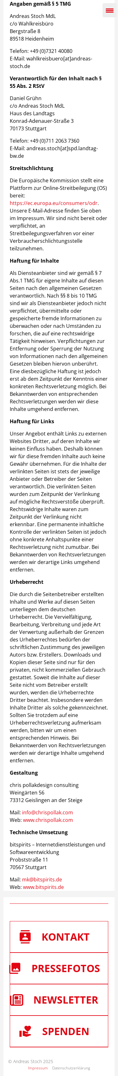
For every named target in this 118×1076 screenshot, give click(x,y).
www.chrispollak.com (48, 820)
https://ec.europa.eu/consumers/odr (54, 203)
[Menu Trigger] (110, 10)
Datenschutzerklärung (71, 1068)
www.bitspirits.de (43, 887)
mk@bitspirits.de (42, 879)
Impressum (38, 1068)
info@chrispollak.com (47, 812)
